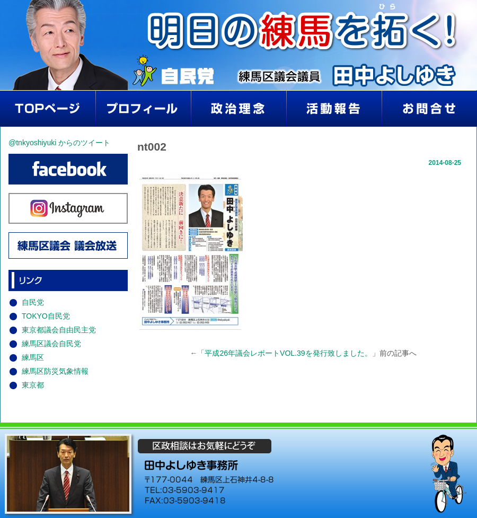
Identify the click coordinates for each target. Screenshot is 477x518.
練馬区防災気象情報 (55, 371)
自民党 (33, 302)
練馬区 (33, 357)
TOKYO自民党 (46, 316)
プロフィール (143, 109)
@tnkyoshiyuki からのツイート (59, 142)
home (47, 109)
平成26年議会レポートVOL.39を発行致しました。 (288, 353)
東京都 (33, 385)
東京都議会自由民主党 (59, 330)
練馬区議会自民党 (51, 343)
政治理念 (238, 109)
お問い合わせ (429, 109)
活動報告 (334, 109)
